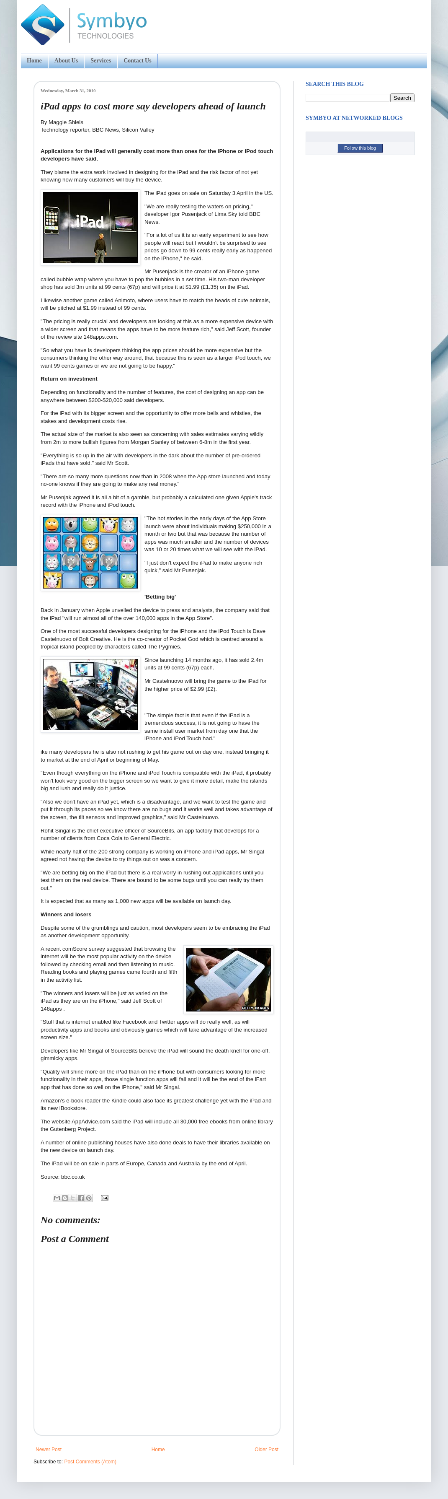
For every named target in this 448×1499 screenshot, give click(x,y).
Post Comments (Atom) (90, 1462)
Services (100, 60)
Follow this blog (360, 147)
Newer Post (49, 1449)
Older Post (266, 1449)
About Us (66, 60)
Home (34, 60)
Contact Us (138, 60)
